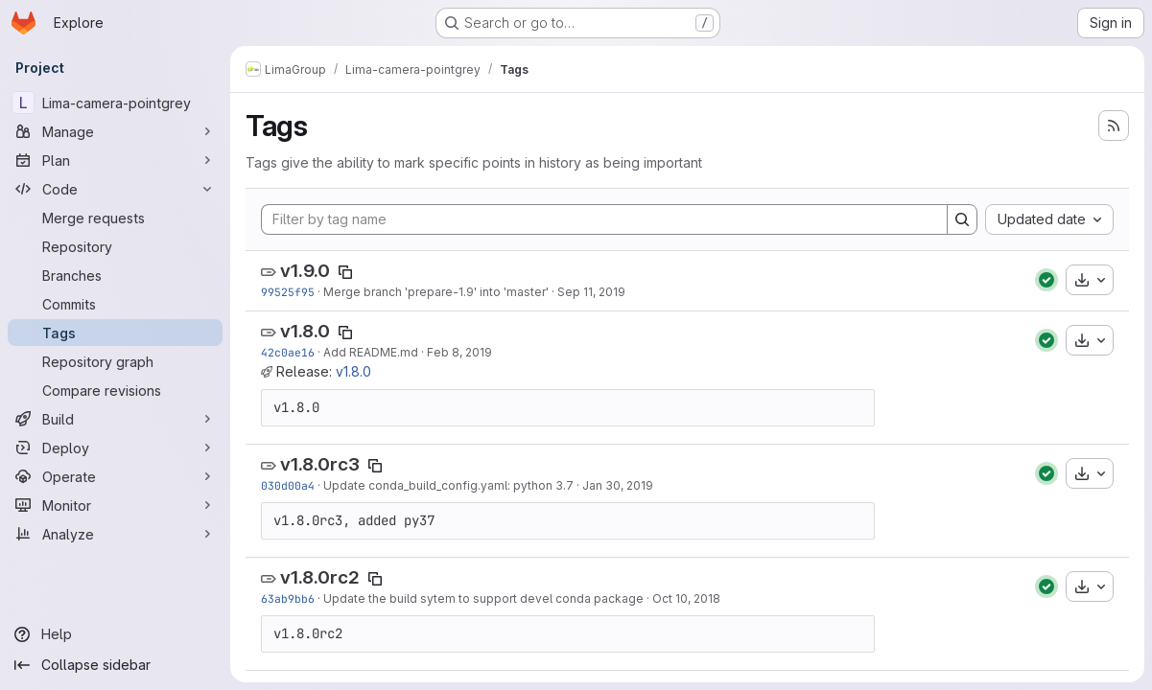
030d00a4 (288, 485)
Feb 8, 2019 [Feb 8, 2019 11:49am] (459, 352)
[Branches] (115, 275)
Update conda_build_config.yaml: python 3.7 (448, 485)
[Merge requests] (115, 217)
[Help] (115, 634)
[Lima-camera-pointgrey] (115, 102)
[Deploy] (115, 447)
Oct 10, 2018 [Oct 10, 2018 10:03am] (686, 598)
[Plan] (115, 160)
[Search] (962, 219)
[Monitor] (115, 505)
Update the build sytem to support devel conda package (483, 598)
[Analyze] (115, 533)
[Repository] (115, 246)
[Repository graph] (115, 361)
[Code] (115, 188)
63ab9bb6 (288, 598)
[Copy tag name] (345, 272)
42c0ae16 (288, 352)
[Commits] (115, 303)
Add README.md (370, 352)
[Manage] (115, 131)
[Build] (115, 418)
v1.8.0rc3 (320, 464)
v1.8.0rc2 (320, 577)
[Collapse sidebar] (115, 665)
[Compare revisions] (115, 390)
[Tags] (115, 332)
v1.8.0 (305, 331)
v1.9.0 (305, 271)
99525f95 (288, 292)
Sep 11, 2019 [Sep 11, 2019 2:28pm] (591, 292)
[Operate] (115, 476)
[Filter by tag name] (604, 219)
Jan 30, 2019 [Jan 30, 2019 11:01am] (617, 485)
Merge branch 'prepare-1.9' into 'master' (436, 292)
